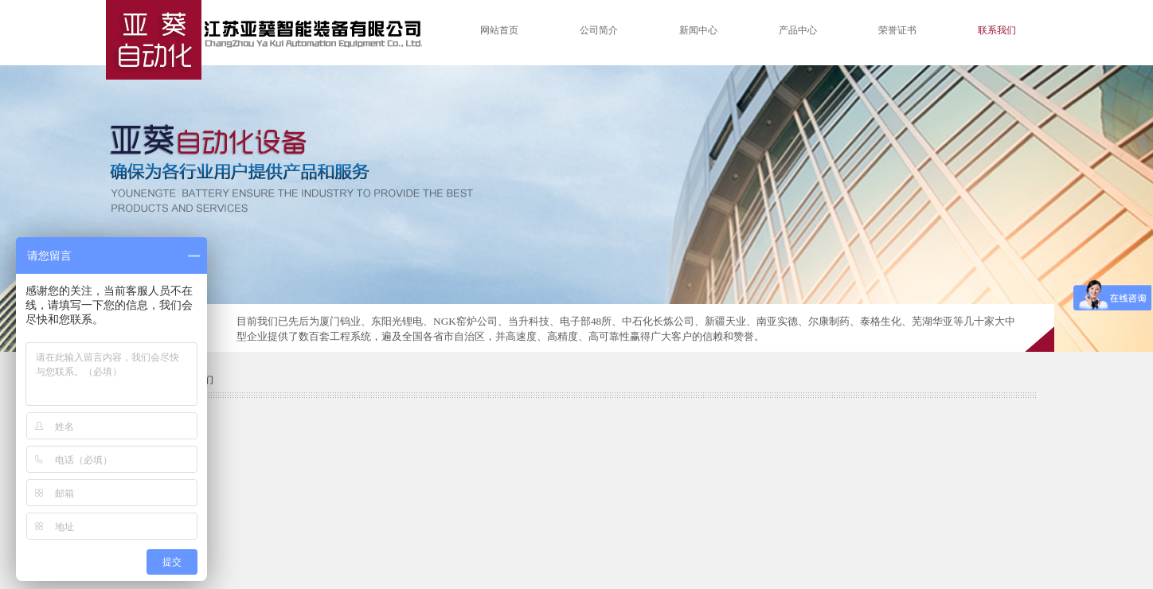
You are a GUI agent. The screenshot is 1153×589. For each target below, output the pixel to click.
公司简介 (599, 30)
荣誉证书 (897, 30)
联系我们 (997, 30)
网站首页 (499, 30)
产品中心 (798, 30)
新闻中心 (698, 30)
